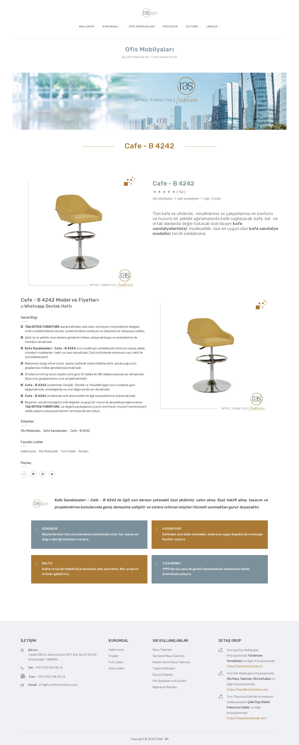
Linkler (213, 26)
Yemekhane (235, 661)
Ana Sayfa (87, 26)
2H (166, 739)
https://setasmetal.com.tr (245, 666)
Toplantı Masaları (164, 668)
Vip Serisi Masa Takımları (169, 656)
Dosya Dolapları (163, 674)
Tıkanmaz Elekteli (245, 697)
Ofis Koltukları (262, 679)
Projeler (170, 26)
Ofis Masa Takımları (239, 679)
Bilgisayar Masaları (165, 687)
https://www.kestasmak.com (246, 718)
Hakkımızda (28, 451)
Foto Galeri (68, 451)
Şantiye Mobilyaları (246, 650)
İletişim (192, 26)
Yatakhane (255, 655)
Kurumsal (112, 26)
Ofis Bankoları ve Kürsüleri (169, 681)
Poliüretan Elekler (238, 707)
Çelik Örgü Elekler (259, 702)
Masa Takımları (162, 650)
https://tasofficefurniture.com (247, 689)
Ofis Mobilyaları (142, 26)
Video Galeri (116, 668)
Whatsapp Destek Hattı (48, 306)
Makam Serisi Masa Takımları (171, 662)
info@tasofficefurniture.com (58, 685)
